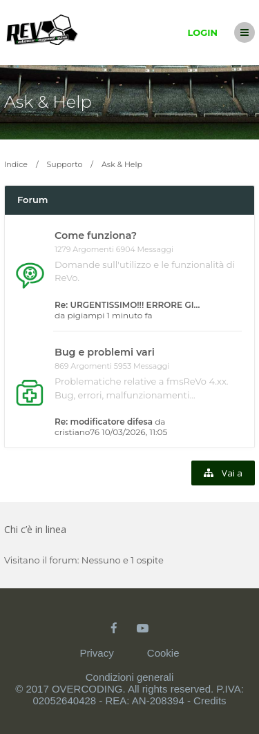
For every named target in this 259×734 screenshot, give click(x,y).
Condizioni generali (130, 677)
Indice (16, 164)
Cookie (163, 653)
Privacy (96, 653)
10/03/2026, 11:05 (134, 432)
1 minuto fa (130, 315)
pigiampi (85, 315)
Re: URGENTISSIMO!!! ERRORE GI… (127, 305)
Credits (210, 700)
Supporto (65, 164)
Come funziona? (96, 235)
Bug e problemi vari (105, 352)
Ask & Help (48, 102)
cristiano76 (77, 432)
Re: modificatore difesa (104, 421)
